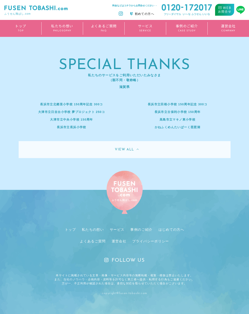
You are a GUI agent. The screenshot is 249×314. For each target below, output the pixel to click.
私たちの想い (93, 229)
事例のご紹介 (141, 229)
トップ (71, 229)
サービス (117, 229)
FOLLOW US (124, 260)
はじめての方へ (170, 229)
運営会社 (119, 241)
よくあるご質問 (93, 241)
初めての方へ (142, 13)
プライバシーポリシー (150, 241)
